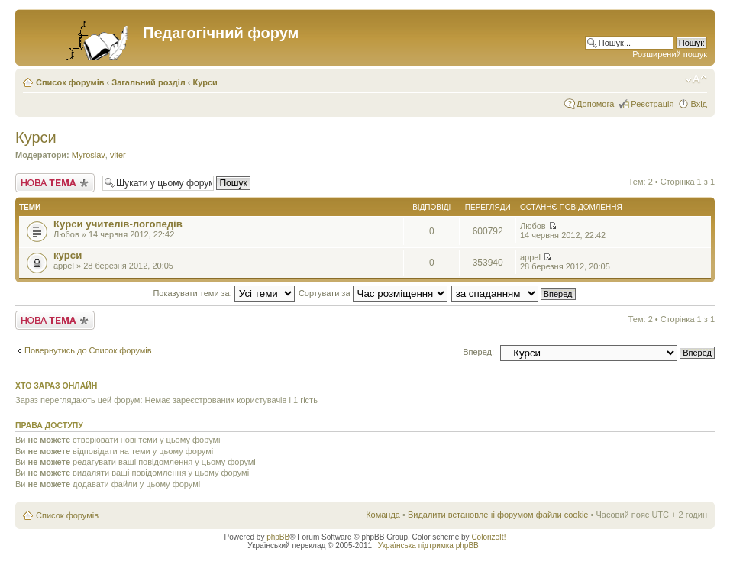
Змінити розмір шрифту (696, 79)
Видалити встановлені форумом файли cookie (498, 514)
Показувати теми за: (223, 293)
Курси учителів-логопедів (117, 224)
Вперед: (478, 351)
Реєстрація (652, 103)
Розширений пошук (669, 54)
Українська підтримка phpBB (428, 545)
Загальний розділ (148, 82)
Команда (383, 514)
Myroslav (88, 155)
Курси (205, 82)
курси (67, 255)
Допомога (595, 103)
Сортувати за (373, 293)
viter (118, 155)
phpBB (277, 537)
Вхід (698, 103)
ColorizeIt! (488, 537)
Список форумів (70, 82)
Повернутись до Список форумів (88, 350)
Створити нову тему (55, 182)
